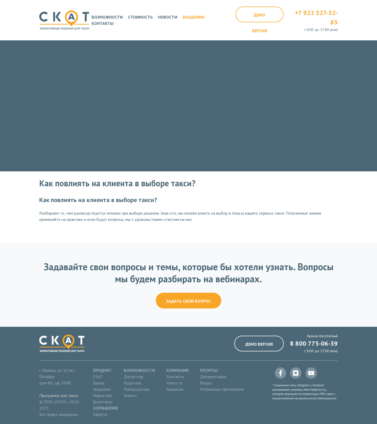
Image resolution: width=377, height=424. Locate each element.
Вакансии (175, 389)
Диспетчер (133, 376)
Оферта (100, 414)
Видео (206, 382)
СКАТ (98, 376)
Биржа (98, 382)
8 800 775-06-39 (314, 343)
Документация (213, 376)
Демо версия (259, 17)
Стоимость (140, 17)
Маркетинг (102, 395)
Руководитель (137, 389)
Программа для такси (58, 395)
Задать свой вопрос (188, 301)
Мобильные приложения (222, 389)
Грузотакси (102, 401)
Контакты (103, 23)
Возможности (107, 17)
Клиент (130, 395)
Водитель (133, 382)
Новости (167, 17)
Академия (193, 17)
